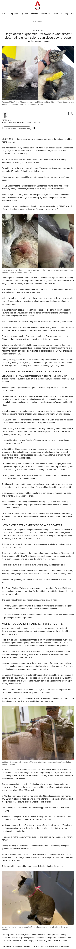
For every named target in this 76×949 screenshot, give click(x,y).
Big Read (14, 14)
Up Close (24, 14)
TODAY (5, 14)
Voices (55, 14)
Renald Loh (6, 120)
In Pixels (34, 14)
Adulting (64, 14)
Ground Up (45, 14)
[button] (16, 128)
